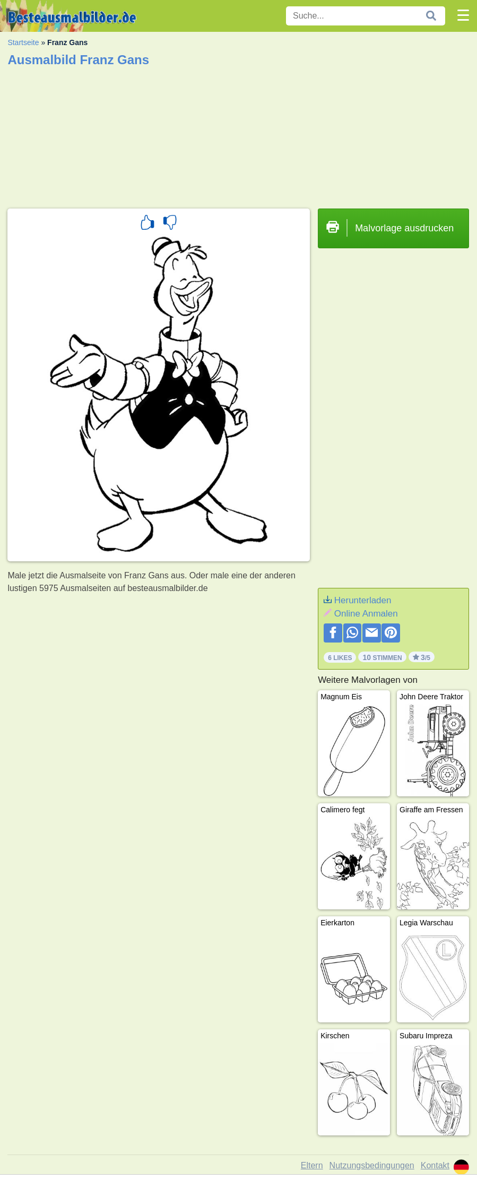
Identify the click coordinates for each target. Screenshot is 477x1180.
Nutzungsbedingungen (371, 1165)
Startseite (23, 42)
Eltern (312, 1165)
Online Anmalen (366, 614)
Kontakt (435, 1165)
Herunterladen (363, 600)
